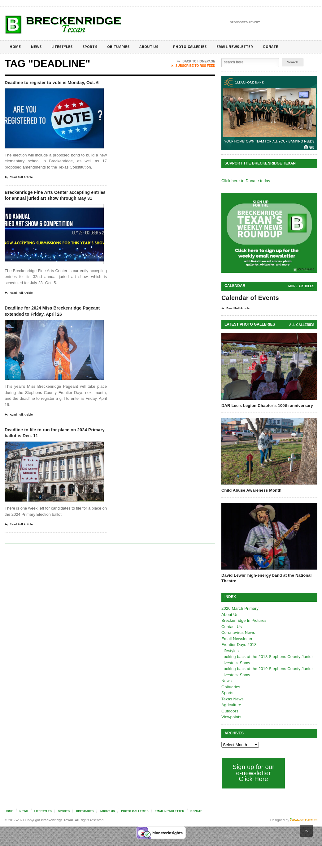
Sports (95, 46)
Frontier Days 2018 (238, 644)
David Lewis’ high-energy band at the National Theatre (265, 578)
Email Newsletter (248, 46)
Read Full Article (21, 186)
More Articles (301, 286)
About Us (159, 47)
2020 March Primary (239, 608)
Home (16, 46)
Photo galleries (199, 46)
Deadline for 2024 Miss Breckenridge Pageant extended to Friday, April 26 (56, 334)
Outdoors (229, 710)
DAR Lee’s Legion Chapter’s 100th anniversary (266, 405)
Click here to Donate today (245, 180)
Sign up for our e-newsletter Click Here (253, 772)
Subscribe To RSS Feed (193, 66)
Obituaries (125, 46)
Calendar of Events (249, 297)
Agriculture (231, 704)
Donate (286, 46)
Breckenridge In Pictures (243, 620)
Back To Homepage (196, 61)
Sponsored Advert (245, 22)
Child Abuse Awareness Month (250, 490)
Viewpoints (231, 716)
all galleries (302, 324)
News (38, 46)
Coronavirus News (237, 632)
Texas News (232, 698)
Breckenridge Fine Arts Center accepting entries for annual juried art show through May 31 (55, 208)
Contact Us (231, 626)
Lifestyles (65, 46)
